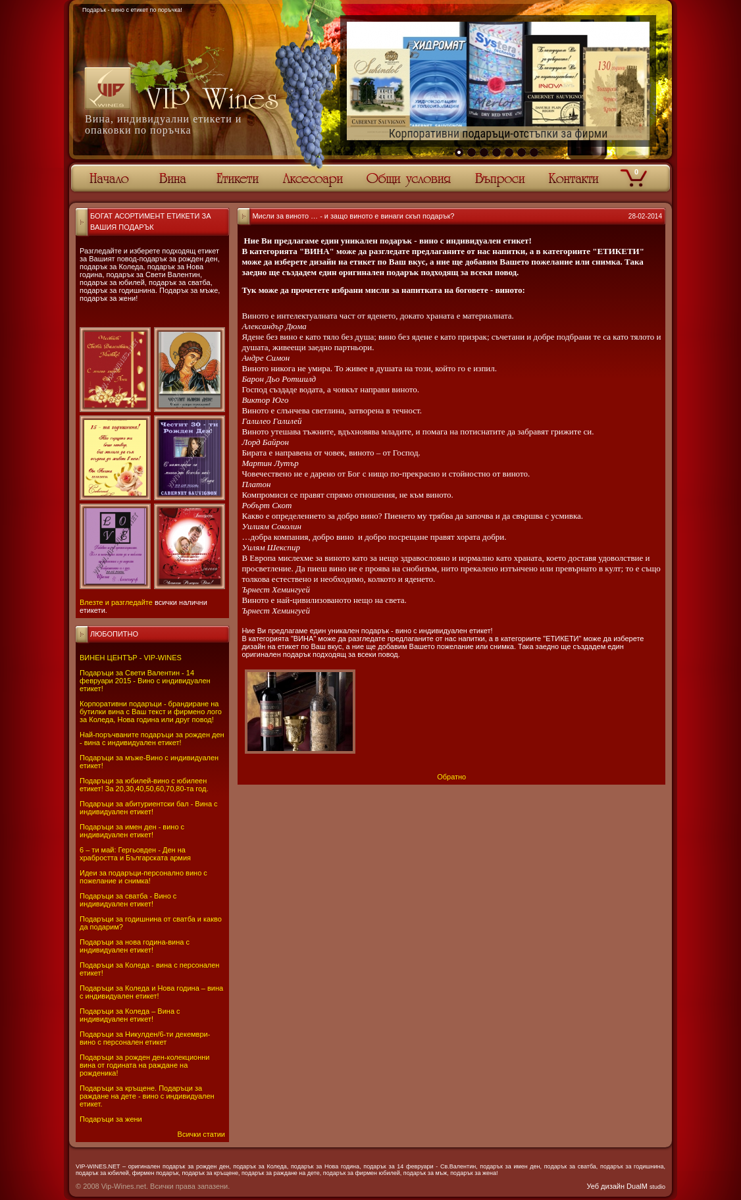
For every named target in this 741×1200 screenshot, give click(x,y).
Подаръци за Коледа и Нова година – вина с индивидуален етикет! (151, 992)
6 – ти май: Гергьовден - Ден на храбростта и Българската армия (135, 854)
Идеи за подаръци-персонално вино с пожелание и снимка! (143, 877)
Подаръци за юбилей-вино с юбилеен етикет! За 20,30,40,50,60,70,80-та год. (144, 785)
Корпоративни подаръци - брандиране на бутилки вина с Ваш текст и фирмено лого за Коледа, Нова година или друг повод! (151, 711)
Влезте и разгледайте (116, 602)
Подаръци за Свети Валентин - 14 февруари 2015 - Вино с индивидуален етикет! (145, 680)
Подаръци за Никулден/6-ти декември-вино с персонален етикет (145, 1038)
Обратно (451, 777)
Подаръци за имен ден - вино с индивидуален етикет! (132, 831)
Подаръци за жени (111, 1119)
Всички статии (201, 1134)
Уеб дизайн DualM (626, 1186)
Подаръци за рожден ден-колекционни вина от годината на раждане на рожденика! (144, 1065)
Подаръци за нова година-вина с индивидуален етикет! (135, 946)
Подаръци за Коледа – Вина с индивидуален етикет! (130, 1015)
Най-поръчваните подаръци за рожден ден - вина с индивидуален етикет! (152, 738)
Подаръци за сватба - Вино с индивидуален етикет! (128, 900)
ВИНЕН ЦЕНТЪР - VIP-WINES (131, 658)
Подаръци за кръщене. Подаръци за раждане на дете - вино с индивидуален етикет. (147, 1096)
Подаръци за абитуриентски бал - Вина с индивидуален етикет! (149, 808)
